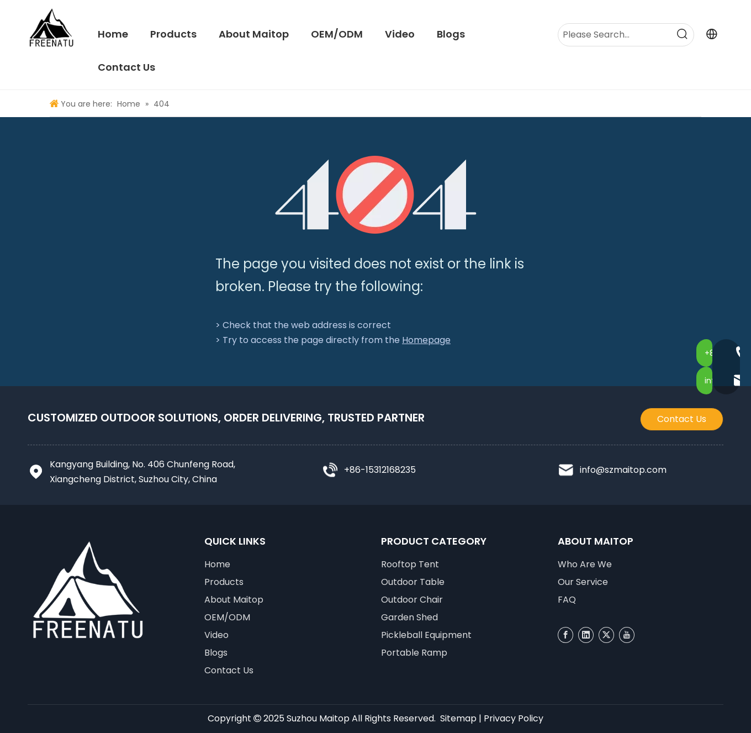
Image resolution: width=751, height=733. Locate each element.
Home (217, 564)
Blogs (216, 652)
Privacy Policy (513, 718)
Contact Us (681, 419)
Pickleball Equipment (426, 635)
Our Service (583, 582)
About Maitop (233, 599)
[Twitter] (606, 635)
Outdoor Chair (412, 599)
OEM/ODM (227, 617)
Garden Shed (409, 617)
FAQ (567, 599)
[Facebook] (565, 635)
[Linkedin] (586, 635)
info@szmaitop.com (623, 469)
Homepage (426, 340)
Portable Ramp (414, 652)
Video (216, 635)
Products (224, 582)
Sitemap (458, 718)
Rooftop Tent (410, 564)
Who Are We (585, 564)
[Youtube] (626, 635)
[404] (376, 195)
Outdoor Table (413, 582)
